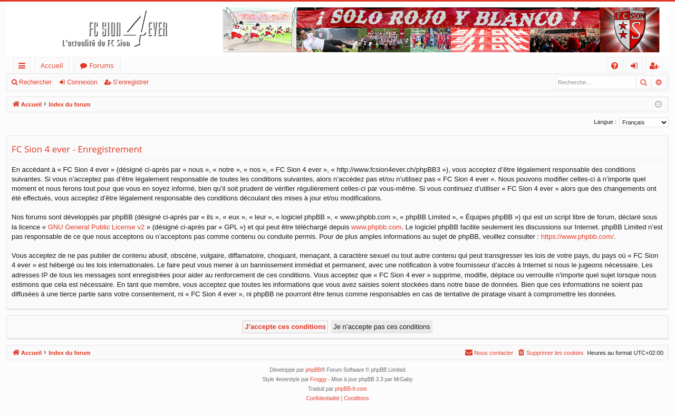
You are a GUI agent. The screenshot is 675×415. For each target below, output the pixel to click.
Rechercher (35, 82)
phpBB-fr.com (351, 389)
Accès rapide (24, 67)
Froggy (318, 379)
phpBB (313, 370)
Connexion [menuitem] (636, 67)
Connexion (82, 82)
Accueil (52, 65)
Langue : (605, 122)
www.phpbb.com (376, 227)
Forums (102, 65)
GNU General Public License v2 (96, 227)
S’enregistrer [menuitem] (656, 67)
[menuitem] (614, 65)
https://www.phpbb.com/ (577, 236)
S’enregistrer (131, 82)
